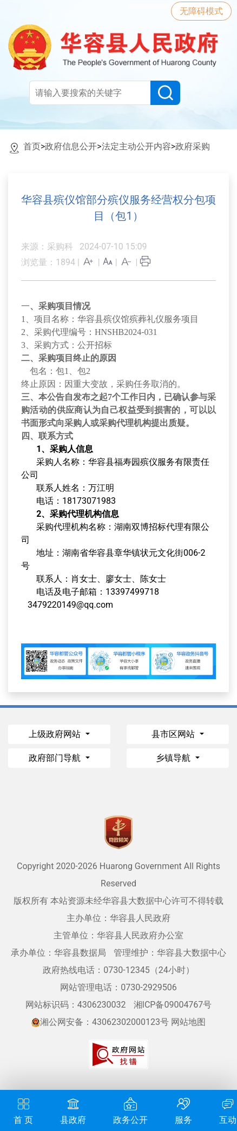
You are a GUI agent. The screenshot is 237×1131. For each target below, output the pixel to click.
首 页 (23, 1109)
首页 (32, 146)
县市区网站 (174, 734)
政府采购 (192, 146)
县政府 (73, 1109)
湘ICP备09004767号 (173, 1005)
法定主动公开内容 (136, 146)
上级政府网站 (56, 734)
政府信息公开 (71, 146)
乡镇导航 (174, 758)
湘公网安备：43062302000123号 (100, 1022)
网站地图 (188, 1022)
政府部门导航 (56, 758)
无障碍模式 (201, 11)
